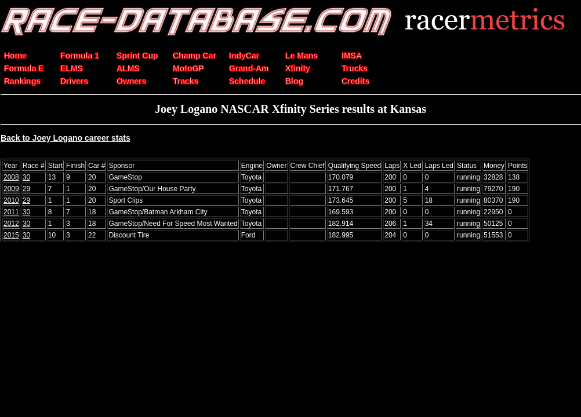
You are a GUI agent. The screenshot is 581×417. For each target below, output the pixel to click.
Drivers (74, 81)
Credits (355, 81)
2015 (11, 235)
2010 (11, 200)
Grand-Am (248, 68)
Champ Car (194, 55)
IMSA (352, 55)
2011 (11, 212)
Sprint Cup (137, 55)
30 (26, 177)
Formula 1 (79, 55)
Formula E (23, 68)
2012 (11, 224)
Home (15, 55)
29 (26, 189)
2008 (11, 177)
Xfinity (297, 68)
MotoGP (188, 68)
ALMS (128, 68)
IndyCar (244, 55)
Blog (294, 81)
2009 (11, 189)
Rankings (22, 81)
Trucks (355, 68)
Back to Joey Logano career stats (65, 137)
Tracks (185, 81)
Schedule (247, 81)
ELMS (71, 68)
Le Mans (301, 55)
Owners (131, 81)
